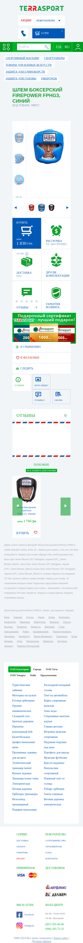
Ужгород (8, 646)
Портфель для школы (56, 752)
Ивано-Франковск (43, 636)
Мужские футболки (55, 757)
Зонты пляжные (53, 794)
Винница (54, 622)
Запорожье (64, 617)
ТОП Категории (19, 669)
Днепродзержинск (62, 631)
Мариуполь (40, 622)
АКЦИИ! (26, 20)
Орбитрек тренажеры (25, 794)
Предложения (48, 675)
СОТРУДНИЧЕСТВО (55, 840)
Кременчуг (24, 636)
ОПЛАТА (20, 846)
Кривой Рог (10, 622)
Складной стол (21, 716)
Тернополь (61, 636)
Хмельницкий (11, 631)
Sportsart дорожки (22, 721)
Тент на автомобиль (56, 695)
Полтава (8, 626)
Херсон (67, 622)
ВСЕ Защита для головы (41, 470)
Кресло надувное (54, 762)
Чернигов (21, 626)
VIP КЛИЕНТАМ (53, 846)
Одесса (29, 617)
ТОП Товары (17, 675)
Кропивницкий (40, 631)
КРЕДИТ (20, 858)
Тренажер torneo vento (25, 778)
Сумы (61, 626)
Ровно (26, 631)
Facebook (25, 915)
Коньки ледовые (22, 773)
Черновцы (9, 636)
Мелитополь (32, 641)
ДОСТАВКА (22, 840)
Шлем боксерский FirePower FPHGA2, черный (26, 510)
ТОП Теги (52, 669)
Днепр (41, 617)
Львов (51, 617)
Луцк (19, 641)
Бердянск (62, 641)
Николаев (24, 622)
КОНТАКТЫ (51, 858)
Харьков (17, 617)
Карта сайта (61, 938)
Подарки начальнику (24, 809)
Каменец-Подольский (28, 646)
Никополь (48, 641)
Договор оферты (41, 941)
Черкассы (35, 626)
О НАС (48, 852)
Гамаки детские (53, 726)
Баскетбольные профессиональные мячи (23, 742)
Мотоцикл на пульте (24, 695)
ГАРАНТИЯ (22, 852)
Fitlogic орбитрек (54, 788)
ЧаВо (33, 675)
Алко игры (50, 710)
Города (37, 669)
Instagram (25, 926)
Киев (6, 617)
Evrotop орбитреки (23, 700)
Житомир (49, 626)
